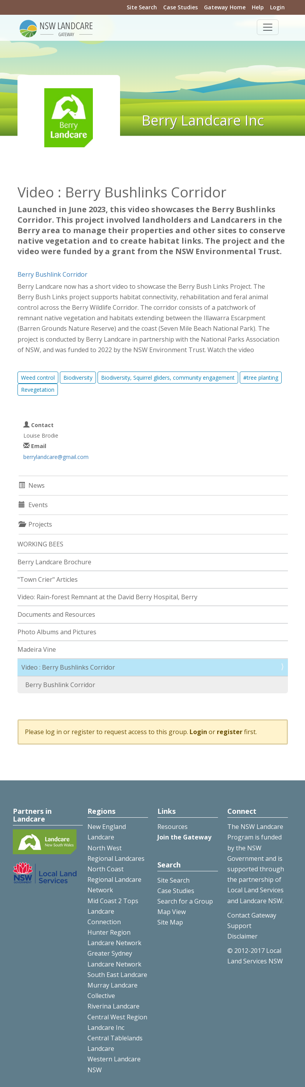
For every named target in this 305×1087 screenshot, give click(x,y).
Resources (172, 826)
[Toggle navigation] (268, 27)
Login (277, 7)
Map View (171, 911)
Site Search (142, 7)
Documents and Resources (56, 614)
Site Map (170, 922)
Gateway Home (225, 7)
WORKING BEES (40, 544)
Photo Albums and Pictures (56, 632)
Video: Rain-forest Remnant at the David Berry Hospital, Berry (107, 597)
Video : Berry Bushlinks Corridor (68, 667)
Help (258, 7)
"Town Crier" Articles (47, 579)
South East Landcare (117, 974)
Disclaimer (242, 936)
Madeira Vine (36, 649)
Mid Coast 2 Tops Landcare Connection (112, 911)
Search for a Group (185, 901)
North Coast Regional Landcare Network (114, 879)
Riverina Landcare (113, 1006)
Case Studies (180, 7)
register (229, 732)
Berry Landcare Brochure (54, 562)
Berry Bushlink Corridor (52, 274)
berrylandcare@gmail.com (56, 457)
